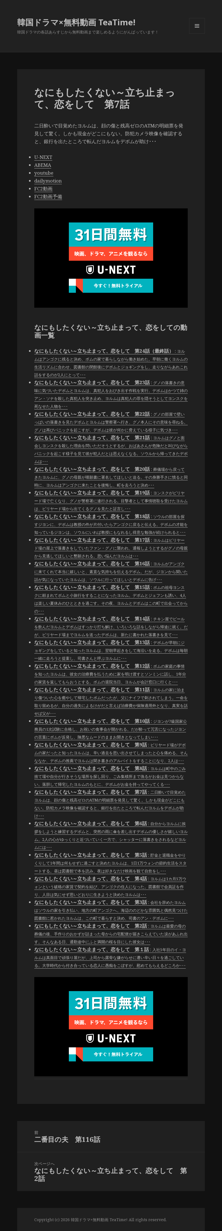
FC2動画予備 (48, 196)
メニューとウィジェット (197, 33)
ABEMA (42, 165)
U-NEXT (43, 157)
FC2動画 (43, 188)
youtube (43, 173)
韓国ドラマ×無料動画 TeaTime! (76, 22)
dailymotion (48, 180)
